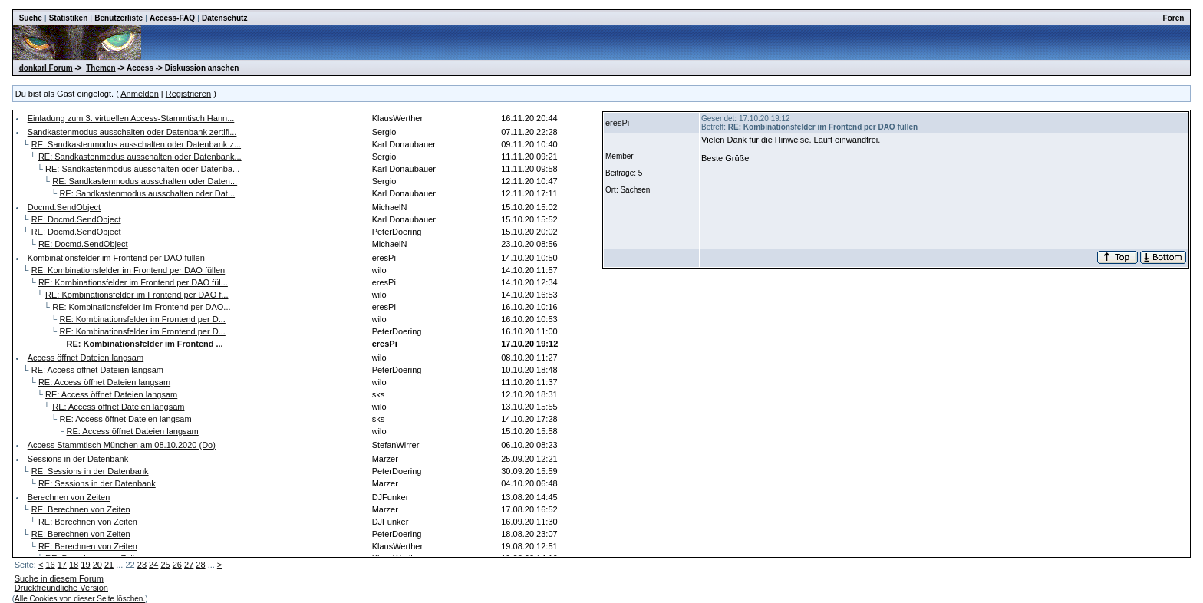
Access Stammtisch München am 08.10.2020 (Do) (122, 445)
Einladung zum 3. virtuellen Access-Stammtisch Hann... (131, 118)
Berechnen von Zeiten (69, 497)
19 (85, 564)
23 (142, 564)
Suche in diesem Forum (59, 578)
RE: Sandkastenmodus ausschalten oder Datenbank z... (136, 144)
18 (73, 564)
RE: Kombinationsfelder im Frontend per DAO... (141, 306)
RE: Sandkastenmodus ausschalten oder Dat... (147, 193)
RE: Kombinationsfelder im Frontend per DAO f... (136, 294)
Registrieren (188, 93)
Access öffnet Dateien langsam (85, 357)
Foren (1174, 18)
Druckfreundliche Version (61, 587)
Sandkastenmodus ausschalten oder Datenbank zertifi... (132, 132)
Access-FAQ (172, 18)
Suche (30, 18)
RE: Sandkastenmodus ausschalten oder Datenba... (142, 168)
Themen (100, 68)
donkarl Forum (46, 68)
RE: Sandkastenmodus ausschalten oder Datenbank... (140, 156)
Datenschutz (224, 18)
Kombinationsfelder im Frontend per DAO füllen (116, 257)
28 (200, 564)
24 (153, 564)
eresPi (617, 122)
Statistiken (68, 18)
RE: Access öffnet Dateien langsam (97, 369)
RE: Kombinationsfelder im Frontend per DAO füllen (128, 270)
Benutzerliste (118, 18)
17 (62, 564)
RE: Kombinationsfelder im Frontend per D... (142, 319)
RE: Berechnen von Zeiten (80, 509)
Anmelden (139, 93)
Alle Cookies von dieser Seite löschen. (80, 599)
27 (188, 564)
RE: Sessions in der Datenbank (90, 471)
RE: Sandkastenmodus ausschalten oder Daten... (144, 181)
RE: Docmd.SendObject (76, 219)
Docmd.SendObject (64, 207)
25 (165, 564)
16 (49, 564)
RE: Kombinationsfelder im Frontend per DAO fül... (133, 282)
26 (177, 564)
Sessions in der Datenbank (78, 458)
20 (97, 564)
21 (109, 564)
